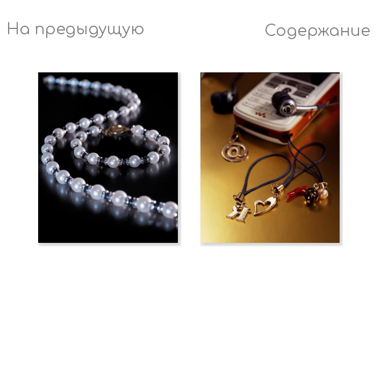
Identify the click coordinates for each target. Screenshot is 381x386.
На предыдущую (75, 29)
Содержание (317, 31)
